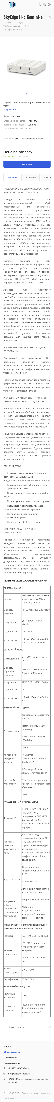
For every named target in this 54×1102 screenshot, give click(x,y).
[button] (26, 93)
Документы (30, 177)
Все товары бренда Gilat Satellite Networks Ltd (23, 138)
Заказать (27, 164)
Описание (12, 177)
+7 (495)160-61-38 (17, 1068)
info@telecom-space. (18, 1073)
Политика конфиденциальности (36, 1093)
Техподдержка (11, 1062)
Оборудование (11, 1051)
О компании (10, 1057)
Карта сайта (8, 1098)
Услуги (7, 1046)
